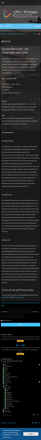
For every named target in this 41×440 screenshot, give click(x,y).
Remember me (7, 320)
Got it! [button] (31, 434)
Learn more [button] (6, 437)
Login (2, 305)
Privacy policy (19, 297)
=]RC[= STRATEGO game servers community (13, 360)
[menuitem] (7, 26)
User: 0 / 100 (5, 362)
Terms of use (6, 297)
